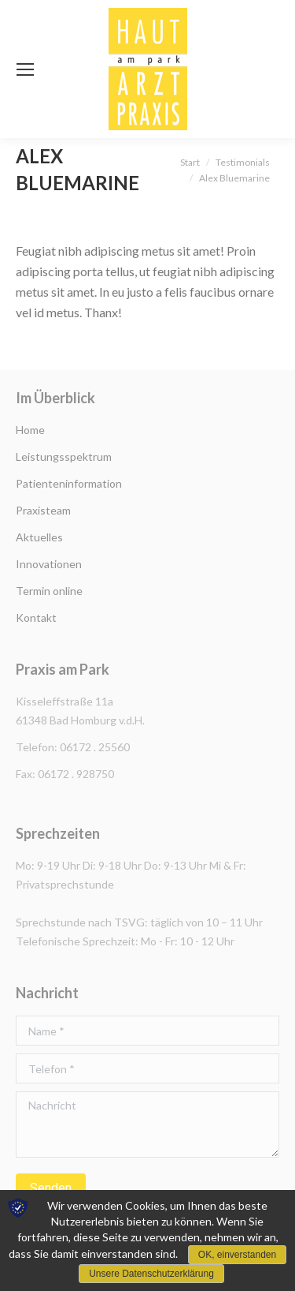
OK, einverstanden (237, 1254)
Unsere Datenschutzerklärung (151, 1273)
